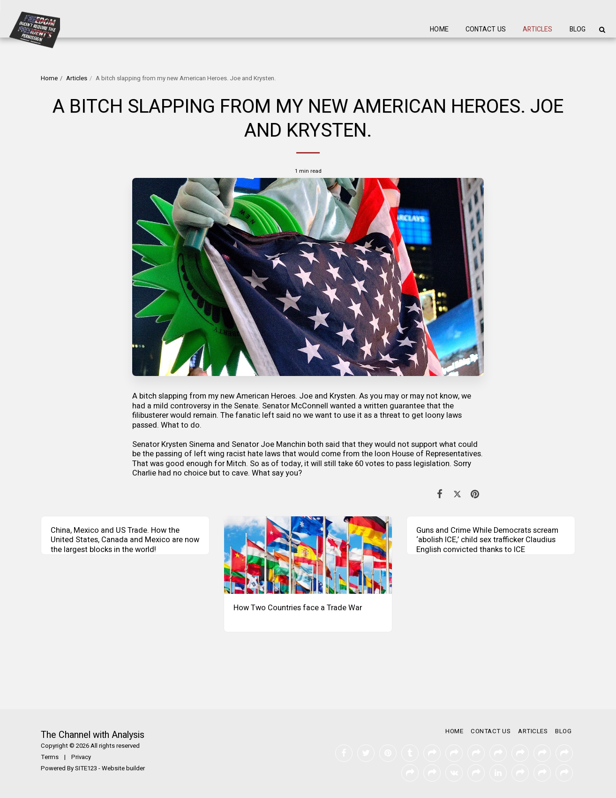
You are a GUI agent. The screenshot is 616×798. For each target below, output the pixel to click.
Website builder (123, 768)
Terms (50, 757)
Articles (76, 78)
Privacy (81, 757)
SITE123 (86, 768)
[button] (601, 29)
